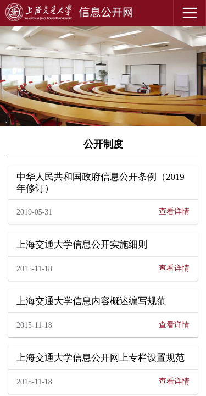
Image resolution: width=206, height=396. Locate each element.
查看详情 (174, 211)
